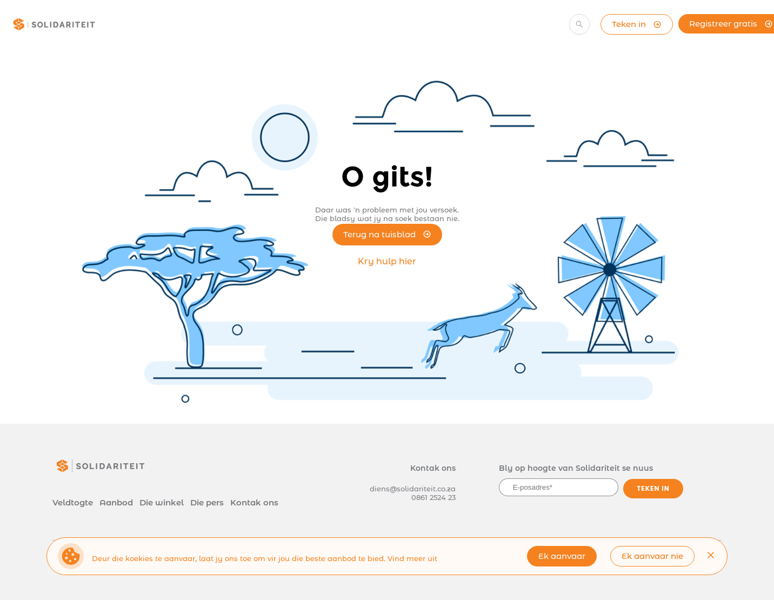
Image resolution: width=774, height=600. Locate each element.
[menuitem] (174, 26)
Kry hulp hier (387, 261)
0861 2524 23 (433, 497)
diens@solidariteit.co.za (413, 488)
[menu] (326, 24)
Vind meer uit (412, 558)
